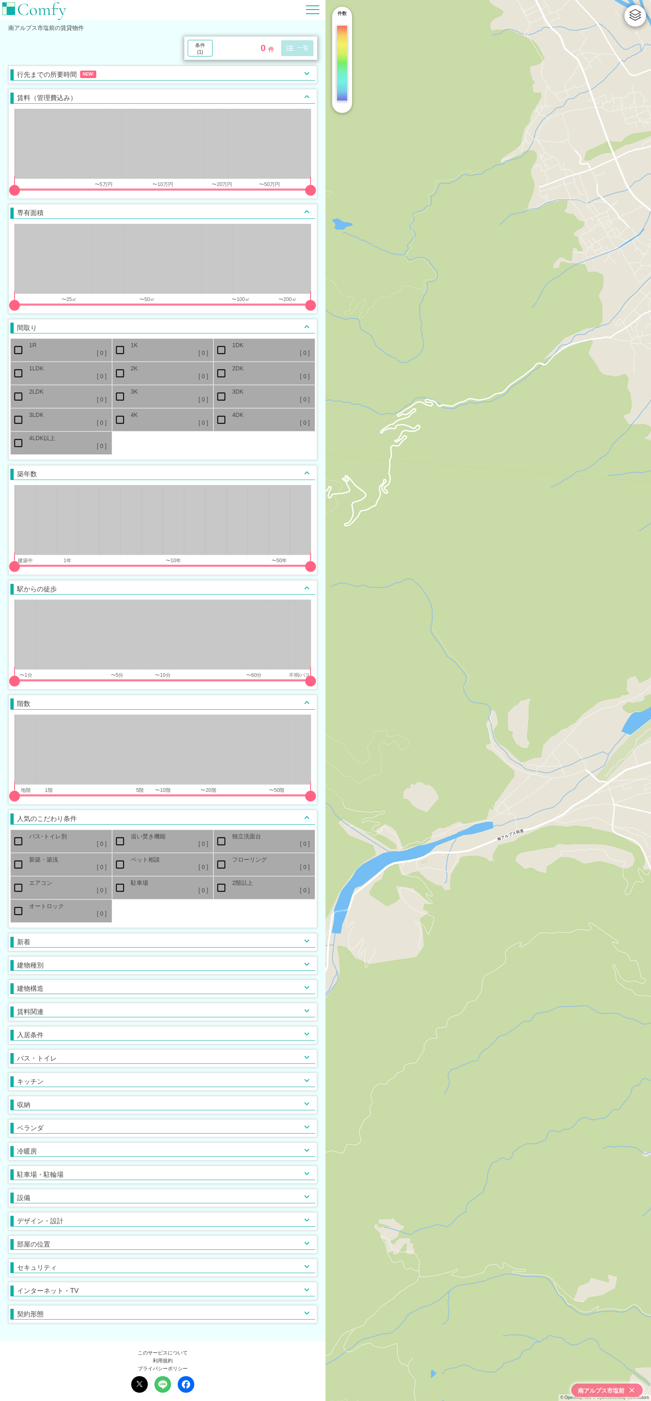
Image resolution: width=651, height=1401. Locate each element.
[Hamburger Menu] (312, 9)
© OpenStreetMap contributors (620, 1397)
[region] (488, 700)
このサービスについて (163, 1353)
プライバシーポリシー (163, 1369)
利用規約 (163, 1361)
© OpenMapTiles (576, 1397)
